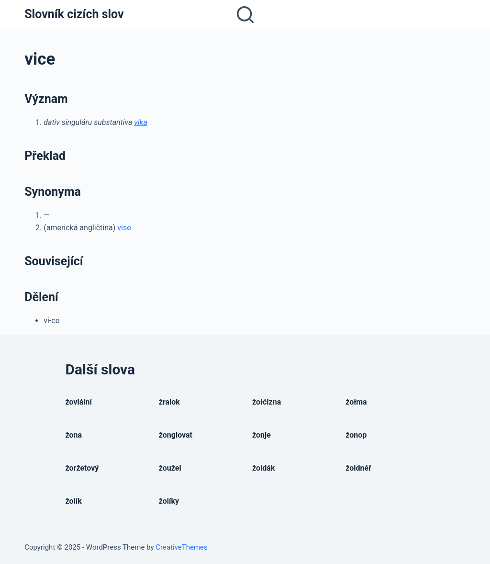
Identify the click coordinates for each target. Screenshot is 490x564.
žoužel (170, 468)
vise (124, 227)
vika (140, 122)
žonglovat (175, 435)
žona (74, 435)
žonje (261, 435)
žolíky (169, 501)
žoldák (263, 468)
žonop (356, 435)
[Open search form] (245, 14)
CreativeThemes (182, 547)
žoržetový (82, 468)
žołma (356, 401)
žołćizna (266, 401)
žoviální (79, 401)
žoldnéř (358, 468)
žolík (74, 501)
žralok (169, 401)
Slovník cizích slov (73, 14)
